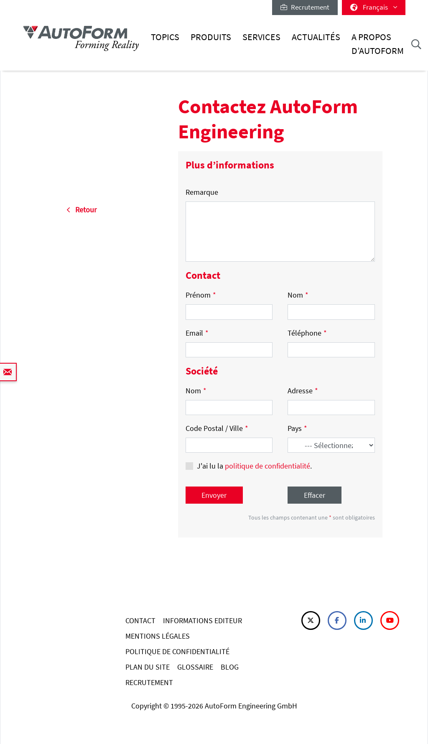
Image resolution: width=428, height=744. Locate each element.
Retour (81, 209)
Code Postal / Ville (217, 428)
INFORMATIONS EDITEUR (202, 620)
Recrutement (304, 7)
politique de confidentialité (267, 466)
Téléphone (307, 333)
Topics (165, 37)
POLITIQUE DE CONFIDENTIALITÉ (177, 651)
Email (197, 333)
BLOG (230, 667)
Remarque (202, 192)
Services (261, 37)
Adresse (303, 390)
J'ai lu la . (254, 466)
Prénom (201, 295)
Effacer (314, 495)
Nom (298, 295)
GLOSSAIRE (195, 667)
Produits (211, 37)
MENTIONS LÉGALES (157, 636)
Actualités (316, 37)
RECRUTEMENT (149, 682)
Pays (297, 428)
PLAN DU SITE (147, 667)
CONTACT (140, 620)
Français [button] (373, 7)
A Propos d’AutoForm (378, 43)
